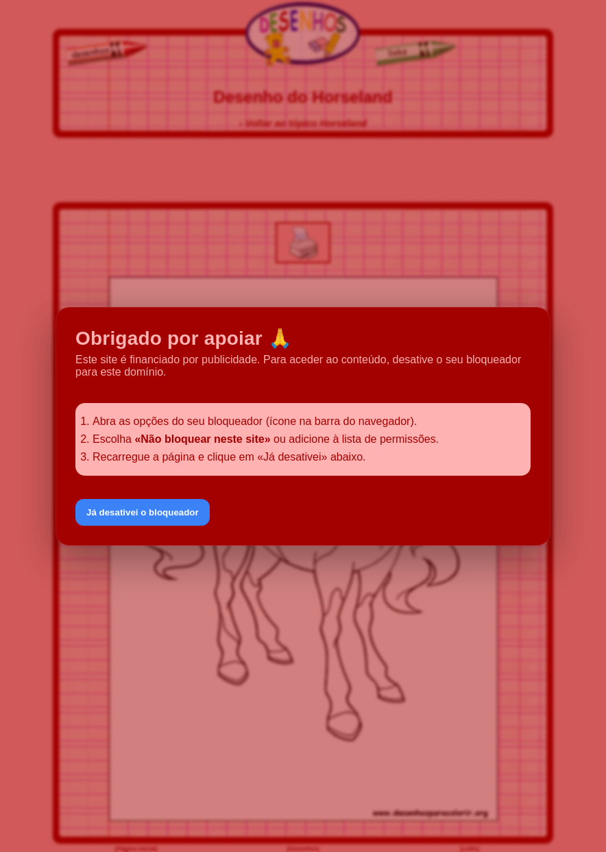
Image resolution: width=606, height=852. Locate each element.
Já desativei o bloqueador (142, 512)
